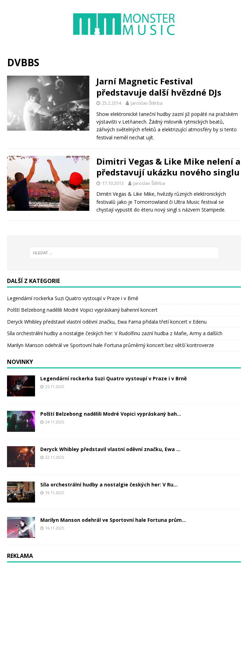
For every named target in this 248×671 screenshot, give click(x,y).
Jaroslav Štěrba (147, 103)
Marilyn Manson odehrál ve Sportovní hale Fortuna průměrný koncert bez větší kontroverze (110, 345)
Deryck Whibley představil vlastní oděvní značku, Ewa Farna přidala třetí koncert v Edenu (107, 321)
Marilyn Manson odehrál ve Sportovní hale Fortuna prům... (113, 520)
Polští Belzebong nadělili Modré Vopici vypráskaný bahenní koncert (82, 309)
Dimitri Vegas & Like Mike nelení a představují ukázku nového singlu (168, 166)
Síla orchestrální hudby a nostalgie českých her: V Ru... (109, 484)
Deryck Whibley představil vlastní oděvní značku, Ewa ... (110, 449)
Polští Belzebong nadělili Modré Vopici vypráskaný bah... (110, 413)
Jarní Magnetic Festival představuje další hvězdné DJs (158, 86)
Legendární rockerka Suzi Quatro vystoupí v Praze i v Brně (72, 298)
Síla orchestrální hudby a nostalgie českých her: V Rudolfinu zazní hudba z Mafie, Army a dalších (114, 333)
